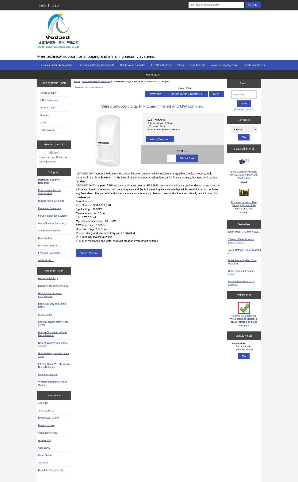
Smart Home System (254, 65)
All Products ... (46, 260)
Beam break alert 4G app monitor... (241, 283)
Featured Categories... (50, 253)
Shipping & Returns (48, 418)
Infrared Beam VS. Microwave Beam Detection (54, 365)
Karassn (44, 115)
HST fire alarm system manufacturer (50, 295)
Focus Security (48, 92)
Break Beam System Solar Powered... (242, 262)
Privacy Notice (46, 425)
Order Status (45, 455)
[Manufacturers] (244, 346)
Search (244, 83)
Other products (47, 161)
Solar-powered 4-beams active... (241, 272)
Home (42, 5)
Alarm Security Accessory (224, 65)
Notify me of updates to (243, 314)
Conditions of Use (47, 432)
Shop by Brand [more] (54, 82)
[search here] (244, 94)
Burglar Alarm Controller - (52, 200)
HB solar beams (49, 100)
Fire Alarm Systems (161, 65)
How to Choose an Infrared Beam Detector (52, 334)
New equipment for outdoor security (52, 344)
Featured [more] (244, 148)
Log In (55, 5)
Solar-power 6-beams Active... (244, 231)
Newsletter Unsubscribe (51, 470)
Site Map (43, 462)
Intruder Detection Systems (191, 65)
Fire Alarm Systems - (49, 208)
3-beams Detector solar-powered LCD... (241, 241)
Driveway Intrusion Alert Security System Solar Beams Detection (244, 199)
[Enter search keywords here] (216, 5)
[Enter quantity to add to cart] (171, 158)
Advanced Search (244, 109)
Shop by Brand (46, 410)
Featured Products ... (49, 245)
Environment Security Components (96, 65)
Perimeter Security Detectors (96, 81)
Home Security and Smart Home (52, 305)
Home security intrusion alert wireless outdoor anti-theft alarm (244, 168)
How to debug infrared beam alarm (53, 355)
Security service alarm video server (53, 323)
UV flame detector (48, 374)
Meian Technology (48, 278)
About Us (43, 403)
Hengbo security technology (53, 285)
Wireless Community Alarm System (52, 383)
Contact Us (44, 447)
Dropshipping (153, 74)
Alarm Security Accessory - (52, 223)
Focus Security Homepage (54, 157)
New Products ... (47, 238)
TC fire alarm (47, 130)
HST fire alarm (48, 107)
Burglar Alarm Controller (132, 65)
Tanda (43, 122)
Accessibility (44, 440)
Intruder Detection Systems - (53, 215)
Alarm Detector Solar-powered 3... (244, 251)
